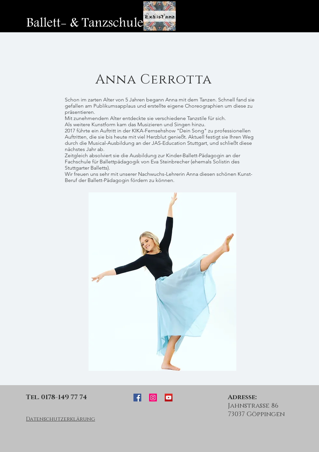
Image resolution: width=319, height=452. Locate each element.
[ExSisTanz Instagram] (153, 397)
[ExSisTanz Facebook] (137, 397)
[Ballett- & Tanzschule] (84, 23)
